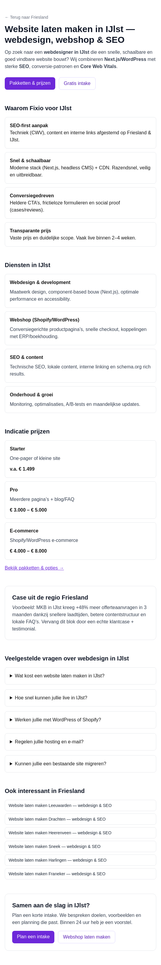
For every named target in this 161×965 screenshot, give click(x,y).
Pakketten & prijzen (30, 83)
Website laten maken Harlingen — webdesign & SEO (58, 860)
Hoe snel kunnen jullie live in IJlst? (51, 697)
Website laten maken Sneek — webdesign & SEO (54, 846)
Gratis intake (77, 83)
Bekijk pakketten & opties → (34, 567)
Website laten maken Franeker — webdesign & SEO (57, 873)
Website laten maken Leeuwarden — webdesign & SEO (60, 805)
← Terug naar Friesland (26, 17)
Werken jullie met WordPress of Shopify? (58, 719)
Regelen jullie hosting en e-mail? (49, 741)
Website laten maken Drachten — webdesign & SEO (57, 819)
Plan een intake (33, 936)
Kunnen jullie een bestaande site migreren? (60, 763)
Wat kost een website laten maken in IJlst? (60, 675)
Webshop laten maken (86, 936)
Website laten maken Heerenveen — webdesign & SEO (60, 832)
